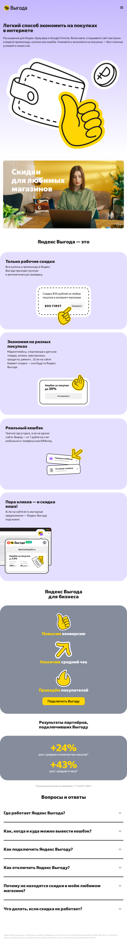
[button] (63, 813)
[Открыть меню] (122, 8)
